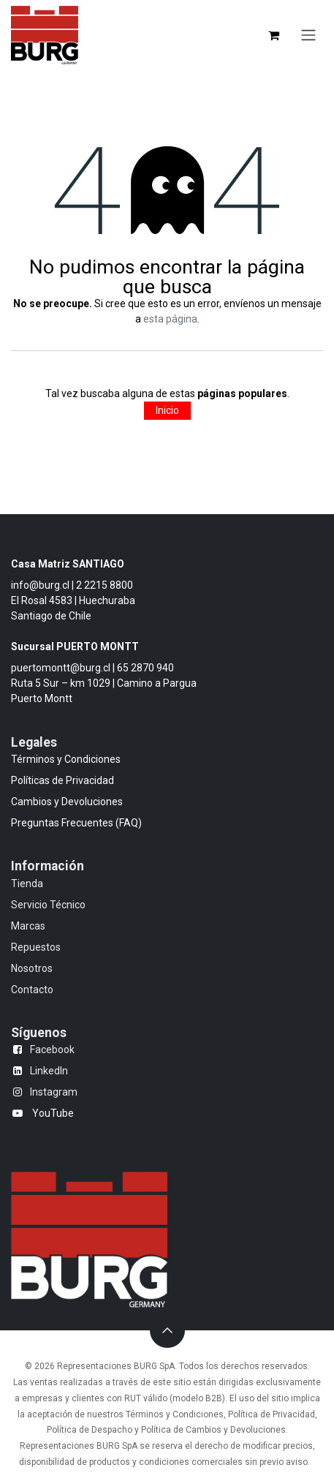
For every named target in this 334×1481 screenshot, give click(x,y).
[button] (167, 1330)
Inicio (167, 410)
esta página (170, 319)
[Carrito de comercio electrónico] (273, 35)
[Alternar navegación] (308, 35)
